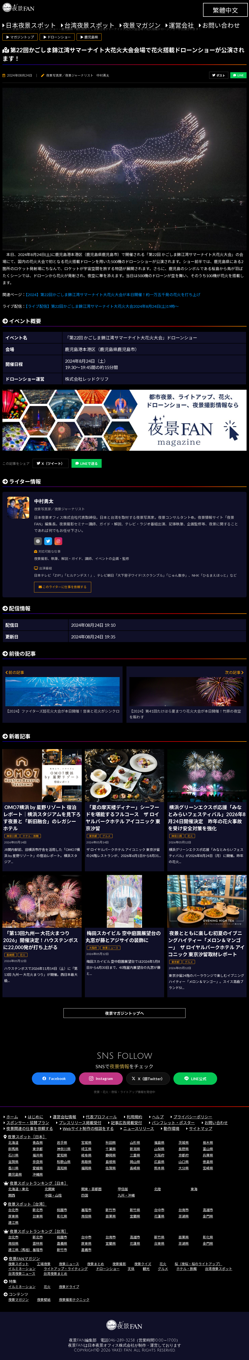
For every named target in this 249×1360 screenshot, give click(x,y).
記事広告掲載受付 (126, 1122)
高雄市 (208, 1210)
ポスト (218, 75)
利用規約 (134, 1116)
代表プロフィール (101, 1116)
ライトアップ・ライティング (66, 1269)
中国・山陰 (53, 1195)
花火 (163, 1264)
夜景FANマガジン (24, 1258)
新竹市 (111, 1210)
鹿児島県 (15, 1174)
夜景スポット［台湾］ (27, 1204)
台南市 (183, 1210)
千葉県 (111, 1149)
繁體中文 (225, 10)
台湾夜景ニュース (21, 1274)
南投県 (86, 1216)
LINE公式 (195, 1078)
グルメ (163, 1269)
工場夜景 (44, 1264)
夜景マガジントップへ (124, 1013)
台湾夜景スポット (89, 25)
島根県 (111, 1162)
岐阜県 (86, 1155)
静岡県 (111, 1155)
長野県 (183, 1149)
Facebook (54, 1078)
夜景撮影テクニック (74, 1300)
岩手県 (62, 1142)
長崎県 (135, 1168)
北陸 (157, 1189)
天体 (131, 1269)
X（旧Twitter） (148, 1079)
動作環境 (171, 1128)
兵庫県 (208, 1155)
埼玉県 (86, 1149)
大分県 (183, 1168)
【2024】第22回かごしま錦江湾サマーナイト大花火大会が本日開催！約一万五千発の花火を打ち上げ (113, 294)
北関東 (50, 1189)
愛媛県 (38, 1168)
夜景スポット (18, 1264)
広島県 (159, 1162)
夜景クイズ (142, 1264)
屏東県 (13, 1216)
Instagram (101, 1078)
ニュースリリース (138, 1128)
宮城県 (86, 1142)
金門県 (208, 1216)
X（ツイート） (50, 463)
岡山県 (135, 1162)
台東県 (38, 1216)
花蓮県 (159, 1216)
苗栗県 (111, 1216)
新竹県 (135, 1210)
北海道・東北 (18, 1189)
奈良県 (38, 1162)
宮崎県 (208, 1168)
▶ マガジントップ (20, 37)
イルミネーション (22, 1269)
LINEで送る (86, 463)
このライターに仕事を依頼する (63, 587)
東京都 (38, 1149)
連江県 (13, 1222)
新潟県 (135, 1149)
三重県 (135, 1155)
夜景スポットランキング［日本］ (39, 1183)
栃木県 (208, 1142)
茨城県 (183, 1142)
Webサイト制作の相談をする (88, 1128)
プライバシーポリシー (192, 1116)
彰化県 (62, 1216)
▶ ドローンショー (57, 37)
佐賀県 (111, 1168)
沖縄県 (38, 1174)
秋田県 (111, 1142)
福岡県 (86, 1168)
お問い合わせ (221, 25)
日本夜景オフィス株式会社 (111, 1345)
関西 (11, 1195)
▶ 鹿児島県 (89, 37)
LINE (238, 75)
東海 (194, 1189)
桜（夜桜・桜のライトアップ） (198, 1264)
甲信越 (123, 1189)
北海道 (13, 1142)
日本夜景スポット (31, 25)
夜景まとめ (95, 1264)
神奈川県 (64, 1149)
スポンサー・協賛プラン (27, 1122)
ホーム (12, 1116)
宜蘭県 (135, 1216)
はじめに (35, 1116)
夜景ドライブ (69, 1287)
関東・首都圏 (91, 1189)
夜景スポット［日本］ (27, 1136)
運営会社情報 (64, 1116)
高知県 (62, 1168)
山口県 (183, 1162)
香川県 (13, 1168)
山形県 (135, 1142)
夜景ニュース (69, 1264)
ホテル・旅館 (186, 1269)
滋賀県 (13, 1162)
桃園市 (62, 1210)
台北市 (13, 1210)
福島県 (159, 1142)
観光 (146, 1269)
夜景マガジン (142, 25)
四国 (84, 1195)
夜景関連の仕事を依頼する (29, 1128)
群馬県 (13, 1149)
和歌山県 (64, 1162)
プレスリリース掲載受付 (80, 1122)
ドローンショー (108, 1269)
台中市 (159, 1210)
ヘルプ (158, 1116)
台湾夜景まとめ (55, 1274)
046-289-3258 (121, 1340)
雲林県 (38, 1243)
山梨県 (159, 1149)
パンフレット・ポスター (173, 1122)
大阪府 (159, 1155)
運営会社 (181, 25)
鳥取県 (86, 1162)
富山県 (208, 1149)
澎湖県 (183, 1216)
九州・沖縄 (126, 1195)
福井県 (38, 1155)
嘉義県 (62, 1243)
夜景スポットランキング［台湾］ (39, 1231)
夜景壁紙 (44, 1300)
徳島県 (208, 1162)
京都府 (183, 1155)
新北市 (38, 1210)
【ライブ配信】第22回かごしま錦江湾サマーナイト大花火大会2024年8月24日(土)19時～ (102, 306)
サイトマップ (200, 1128)
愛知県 (62, 1155)
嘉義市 (86, 1250)
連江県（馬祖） (20, 1250)
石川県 (13, 1155)
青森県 (38, 1142)
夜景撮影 (119, 1264)
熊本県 (159, 1168)
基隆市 (86, 1210)
